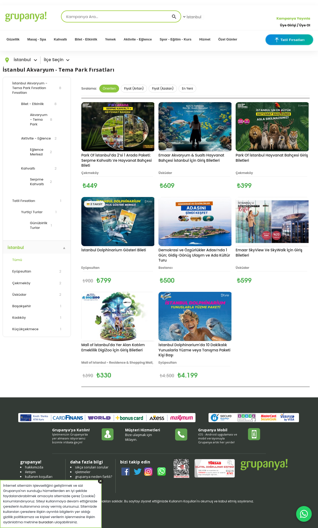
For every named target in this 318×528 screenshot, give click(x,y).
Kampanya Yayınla (293, 18)
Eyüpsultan (36, 271)
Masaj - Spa (36, 39)
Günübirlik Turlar (41, 225)
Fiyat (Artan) (134, 88)
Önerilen (109, 88)
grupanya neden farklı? (93, 476)
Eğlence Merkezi (41, 152)
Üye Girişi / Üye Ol (295, 25)
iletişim (30, 471)
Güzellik (13, 39)
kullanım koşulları (38, 476)
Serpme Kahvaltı (41, 182)
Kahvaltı (60, 39)
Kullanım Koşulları (182, 501)
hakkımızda (34, 467)
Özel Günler (227, 39)
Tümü (17, 259)
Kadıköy (36, 317)
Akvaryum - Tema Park (41, 119)
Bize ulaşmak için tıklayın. (138, 437)
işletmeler (82, 471)
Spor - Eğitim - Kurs (176, 39)
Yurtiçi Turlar (39, 212)
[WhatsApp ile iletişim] (304, 514)
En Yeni (187, 88)
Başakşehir (36, 306)
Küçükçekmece (36, 329)
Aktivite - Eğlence (138, 39)
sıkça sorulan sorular (91, 467)
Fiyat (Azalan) (163, 88)
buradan (46, 522)
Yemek (110, 39)
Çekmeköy (36, 283)
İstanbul (191, 17)
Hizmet (205, 39)
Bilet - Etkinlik (86, 39)
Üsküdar (36, 294)
